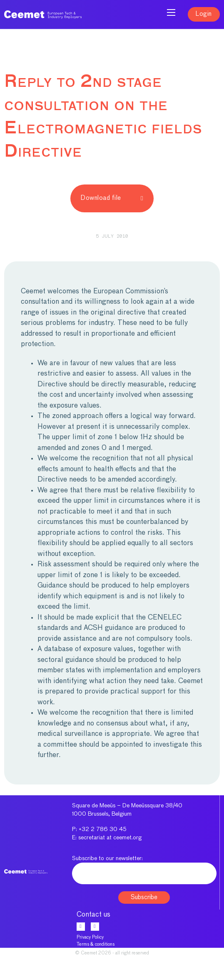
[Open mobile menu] (171, 12)
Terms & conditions (95, 944)
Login (204, 14)
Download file (112, 198)
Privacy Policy (90, 937)
